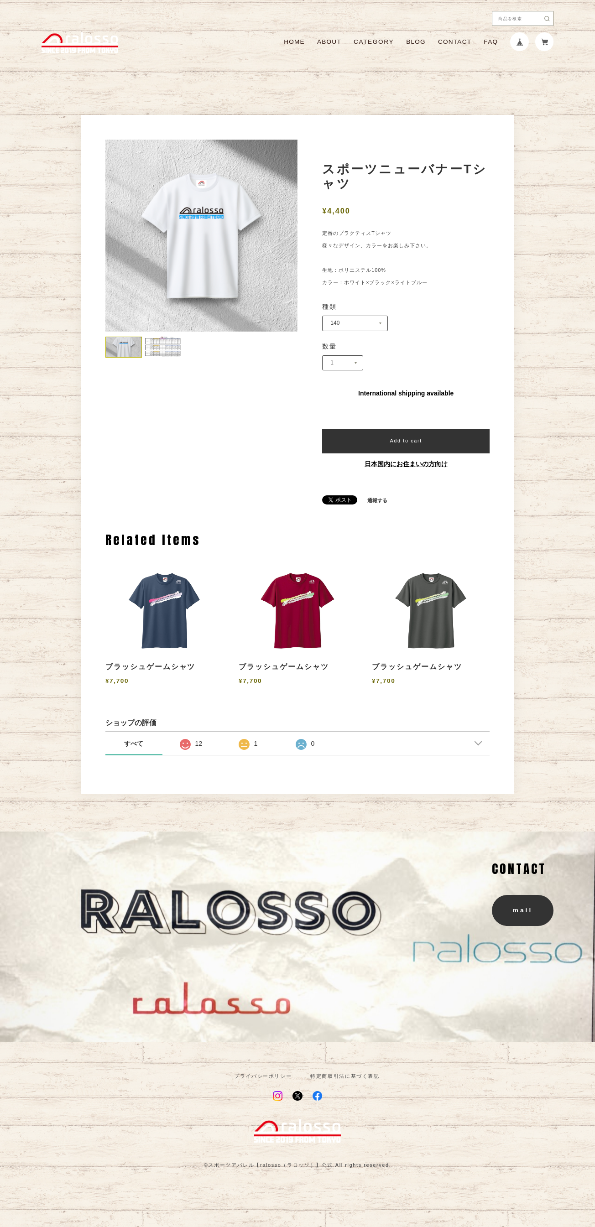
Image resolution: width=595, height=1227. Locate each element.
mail (522, 910)
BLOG (416, 42)
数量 (329, 346)
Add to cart (406, 440)
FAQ (491, 42)
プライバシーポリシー (263, 1076)
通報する (377, 500)
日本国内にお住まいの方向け (406, 464)
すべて (133, 743)
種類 (329, 307)
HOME (294, 42)
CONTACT (454, 42)
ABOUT (329, 42)
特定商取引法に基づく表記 (345, 1076)
